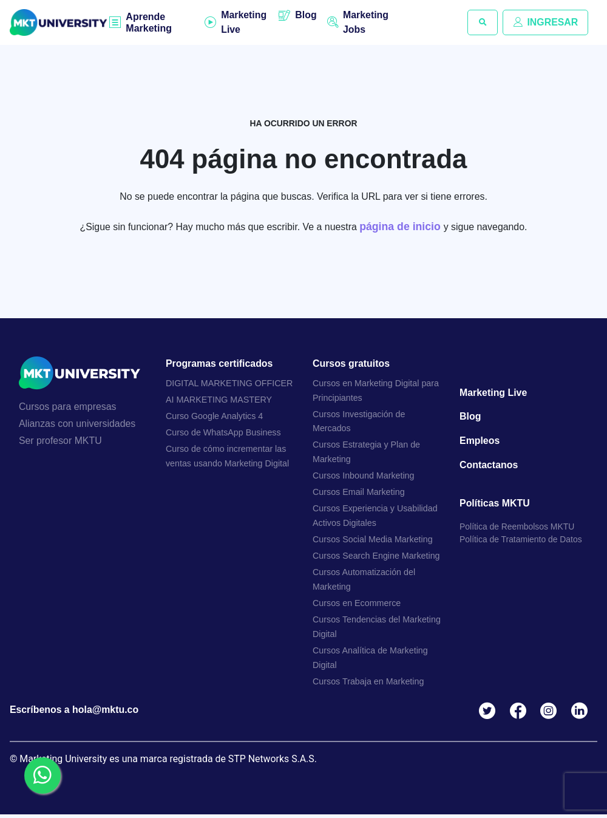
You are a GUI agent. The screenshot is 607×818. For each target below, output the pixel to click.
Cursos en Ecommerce (357, 605)
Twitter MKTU (489, 714)
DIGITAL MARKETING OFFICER (230, 384)
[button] (482, 22)
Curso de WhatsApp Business (224, 433)
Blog (306, 15)
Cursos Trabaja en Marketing (369, 684)
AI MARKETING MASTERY (219, 400)
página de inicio (402, 226)
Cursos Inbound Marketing (364, 477)
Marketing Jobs (366, 22)
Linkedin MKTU (581, 714)
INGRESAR (545, 22)
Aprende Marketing (149, 22)
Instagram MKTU (550, 714)
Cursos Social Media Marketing (373, 541)
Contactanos (488, 466)
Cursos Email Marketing (359, 494)
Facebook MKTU (520, 714)
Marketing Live (244, 22)
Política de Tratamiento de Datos (521, 541)
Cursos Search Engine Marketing (377, 557)
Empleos (479, 442)
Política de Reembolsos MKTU (517, 528)
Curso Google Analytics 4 (215, 416)
